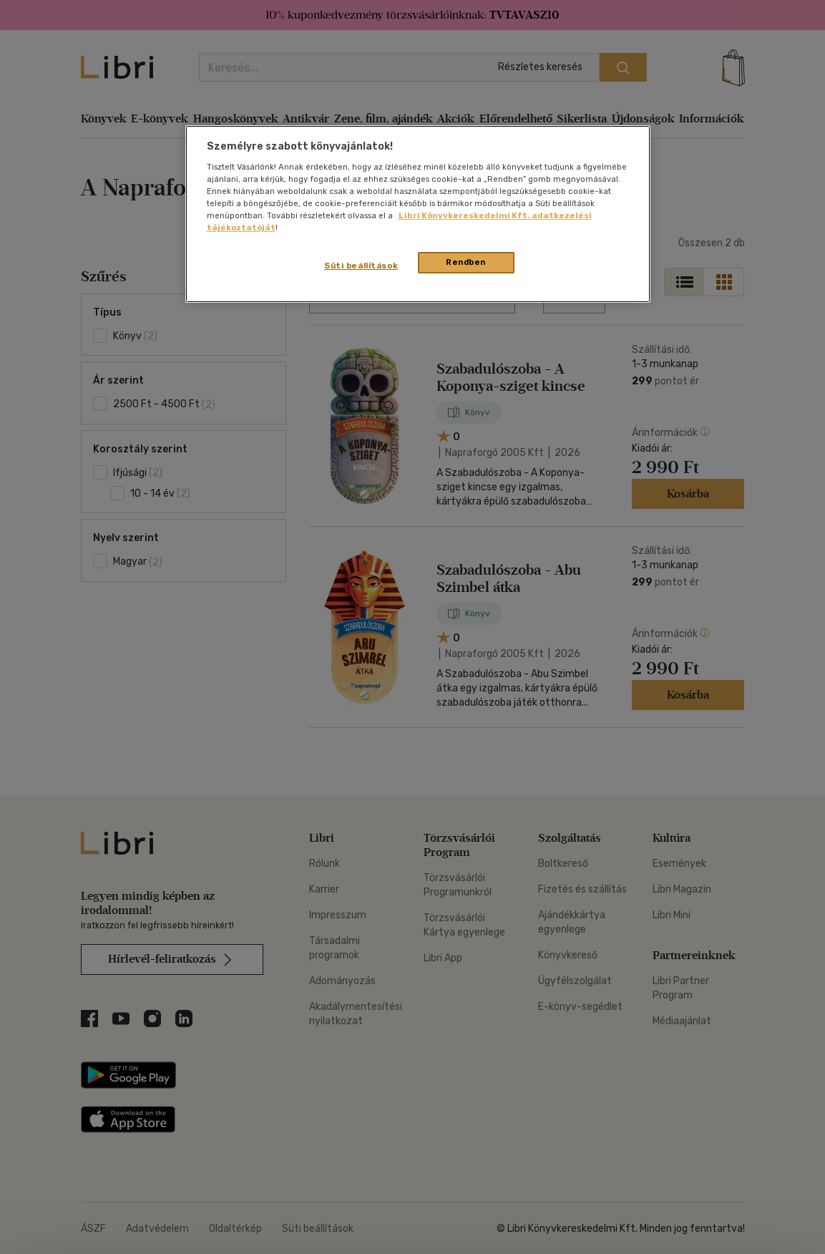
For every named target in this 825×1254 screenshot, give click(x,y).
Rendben (466, 262)
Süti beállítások (361, 266)
